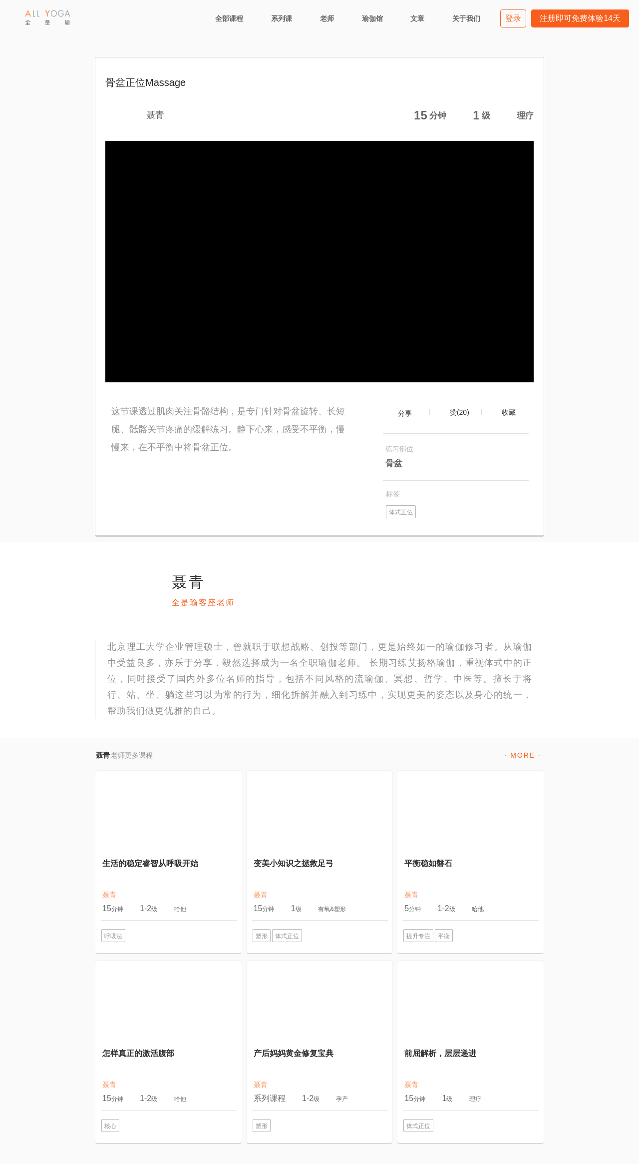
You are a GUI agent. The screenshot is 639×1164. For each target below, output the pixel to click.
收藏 (509, 412)
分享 (405, 413)
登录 (513, 18)
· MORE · (522, 755)
